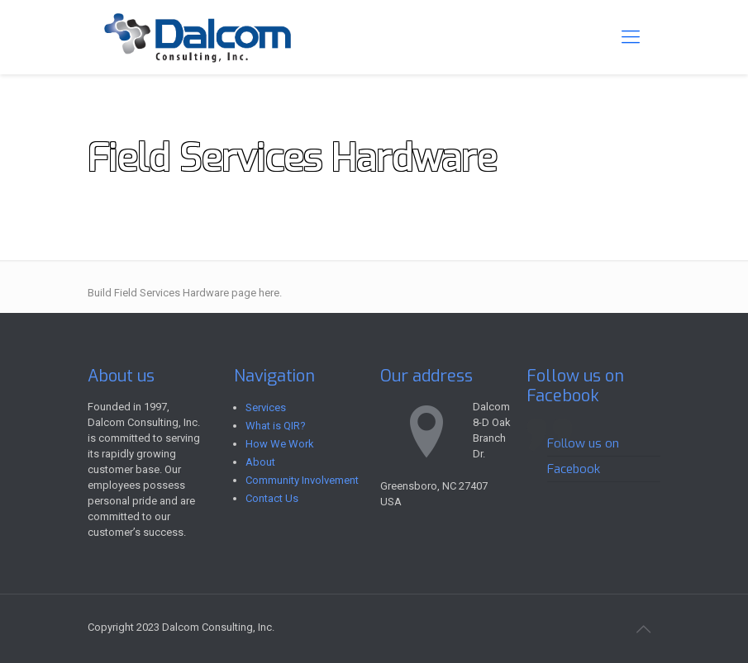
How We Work (279, 444)
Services (265, 407)
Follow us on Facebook (575, 386)
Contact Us (271, 498)
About (260, 462)
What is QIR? (275, 425)
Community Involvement (302, 480)
